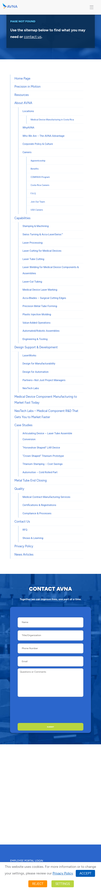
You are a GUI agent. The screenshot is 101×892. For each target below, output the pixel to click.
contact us (32, 37)
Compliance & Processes (36, 513)
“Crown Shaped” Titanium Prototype (43, 456)
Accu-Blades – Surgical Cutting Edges (44, 298)
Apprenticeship (37, 160)
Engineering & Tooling (34, 339)
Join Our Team (37, 201)
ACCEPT (85, 873)
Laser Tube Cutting (33, 259)
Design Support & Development (36, 347)
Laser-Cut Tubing (32, 281)
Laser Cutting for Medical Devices (41, 250)
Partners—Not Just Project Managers (43, 380)
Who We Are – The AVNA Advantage (43, 135)
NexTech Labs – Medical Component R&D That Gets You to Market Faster (46, 414)
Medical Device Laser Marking (39, 289)
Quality (19, 489)
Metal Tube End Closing (30, 480)
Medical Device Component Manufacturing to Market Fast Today (45, 400)
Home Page (22, 78)
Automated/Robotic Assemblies (40, 330)
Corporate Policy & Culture (37, 144)
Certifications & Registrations (39, 505)
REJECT (37, 884)
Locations (28, 111)
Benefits (34, 168)
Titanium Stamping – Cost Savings (42, 464)
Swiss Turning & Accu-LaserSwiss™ (42, 234)
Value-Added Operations (36, 322)
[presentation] (58, 708)
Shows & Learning (32, 538)
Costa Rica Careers (39, 185)
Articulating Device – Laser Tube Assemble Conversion (47, 436)
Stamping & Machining (35, 226)
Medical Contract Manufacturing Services (46, 497)
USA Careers (36, 209)
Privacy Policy (23, 546)
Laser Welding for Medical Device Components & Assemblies (50, 270)
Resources (21, 95)
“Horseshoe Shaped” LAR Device (41, 447)
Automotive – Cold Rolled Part (39, 472)
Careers (26, 152)
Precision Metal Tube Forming (39, 306)
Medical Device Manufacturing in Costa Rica (52, 119)
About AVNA (23, 103)
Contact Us (22, 521)
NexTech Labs (30, 388)
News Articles (23, 554)
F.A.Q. (33, 193)
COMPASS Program (40, 177)
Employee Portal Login (26, 860)
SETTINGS (62, 884)
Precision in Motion (27, 86)
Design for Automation (35, 371)
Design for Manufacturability (38, 363)
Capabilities (22, 218)
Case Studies (23, 425)
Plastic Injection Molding (36, 314)
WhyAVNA (28, 127)
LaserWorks (29, 355)
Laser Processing (32, 242)
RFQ (24, 529)
